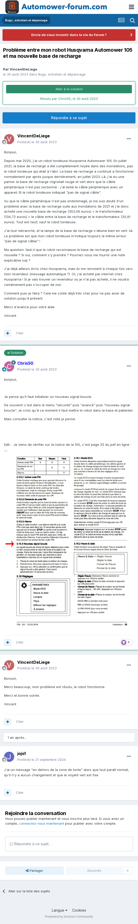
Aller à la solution (69, 89)
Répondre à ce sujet (69, 118)
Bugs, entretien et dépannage (62, 74)
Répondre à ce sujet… (30, 844)
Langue (59, 910)
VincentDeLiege (23, 69)
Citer (20, 333)
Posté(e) (37, 142)
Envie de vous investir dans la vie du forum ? (69, 35)
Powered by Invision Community (69, 916)
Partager (34, 870)
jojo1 (21, 753)
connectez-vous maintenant (41, 823)
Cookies (79, 910)
